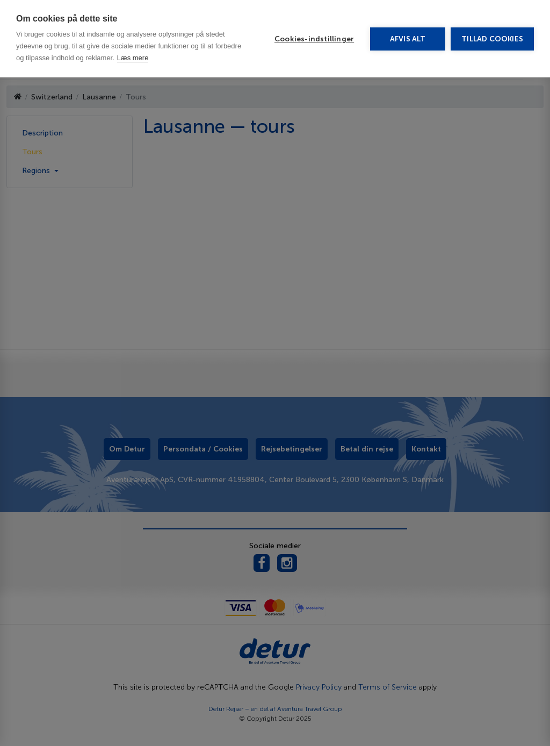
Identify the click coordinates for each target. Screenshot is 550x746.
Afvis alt (408, 39)
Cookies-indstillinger (314, 39)
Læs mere (133, 58)
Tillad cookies (492, 39)
